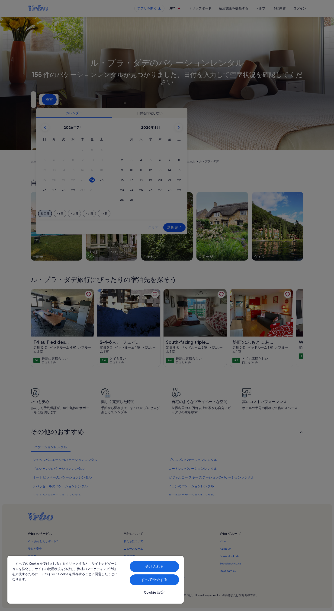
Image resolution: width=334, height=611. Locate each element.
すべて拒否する (154, 579)
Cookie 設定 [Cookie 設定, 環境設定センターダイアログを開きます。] (154, 592)
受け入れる (154, 566)
